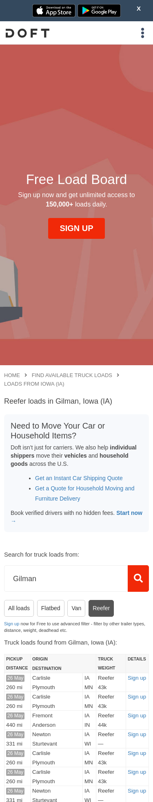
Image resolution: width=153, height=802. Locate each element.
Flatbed (50, 608)
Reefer (101, 608)
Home (12, 375)
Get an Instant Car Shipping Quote (79, 478)
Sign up (11, 623)
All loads (19, 608)
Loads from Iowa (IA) (34, 384)
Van (76, 608)
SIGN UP (76, 228)
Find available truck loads (72, 375)
